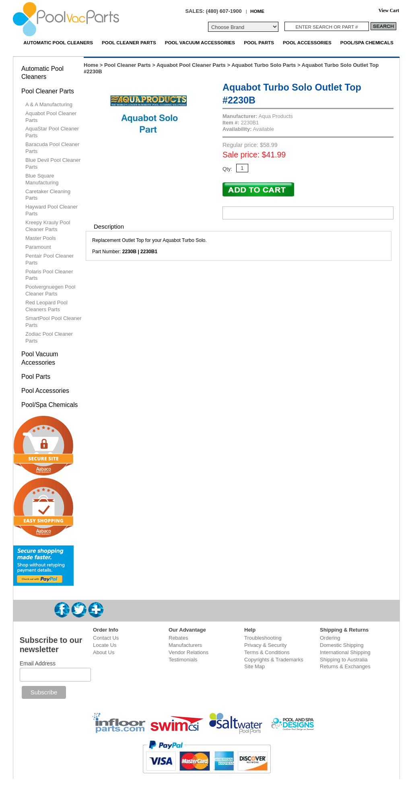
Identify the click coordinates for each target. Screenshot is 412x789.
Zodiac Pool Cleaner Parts (49, 337)
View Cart (389, 10)
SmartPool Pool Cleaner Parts (53, 321)
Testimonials (183, 660)
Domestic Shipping (341, 645)
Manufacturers (185, 645)
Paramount (38, 247)
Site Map (254, 666)
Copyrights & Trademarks (273, 660)
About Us (103, 652)
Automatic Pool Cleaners (58, 42)
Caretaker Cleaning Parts (47, 194)
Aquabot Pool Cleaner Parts (191, 65)
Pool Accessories (307, 42)
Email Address (38, 663)
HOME (257, 11)
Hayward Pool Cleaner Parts (51, 210)
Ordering (330, 638)
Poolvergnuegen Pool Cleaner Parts (50, 290)
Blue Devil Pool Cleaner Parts (52, 163)
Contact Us (106, 638)
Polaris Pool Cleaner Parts (49, 275)
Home (91, 65)
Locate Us (105, 645)
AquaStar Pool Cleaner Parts (52, 132)
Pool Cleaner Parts (129, 42)
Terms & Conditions (267, 652)
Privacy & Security (265, 645)
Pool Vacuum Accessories (200, 42)
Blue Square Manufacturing (41, 179)
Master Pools (40, 238)
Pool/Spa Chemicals (366, 42)
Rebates (178, 638)
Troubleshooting (263, 638)
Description (109, 226)
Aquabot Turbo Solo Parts (263, 65)
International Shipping (345, 652)
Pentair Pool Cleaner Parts (49, 259)
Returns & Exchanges (345, 666)
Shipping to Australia (344, 660)
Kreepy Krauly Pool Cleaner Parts (47, 225)
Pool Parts (259, 42)
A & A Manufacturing (48, 104)
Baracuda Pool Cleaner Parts (52, 147)
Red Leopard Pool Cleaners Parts (46, 305)
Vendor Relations (188, 652)
